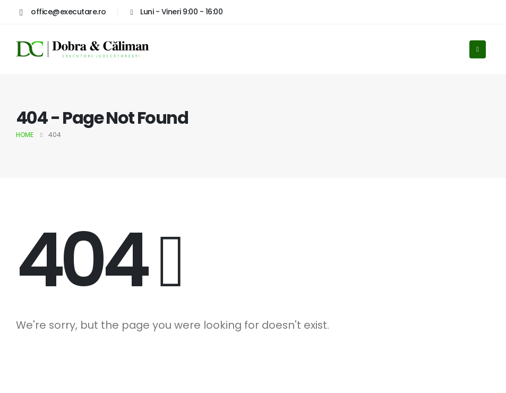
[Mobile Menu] (477, 49)
